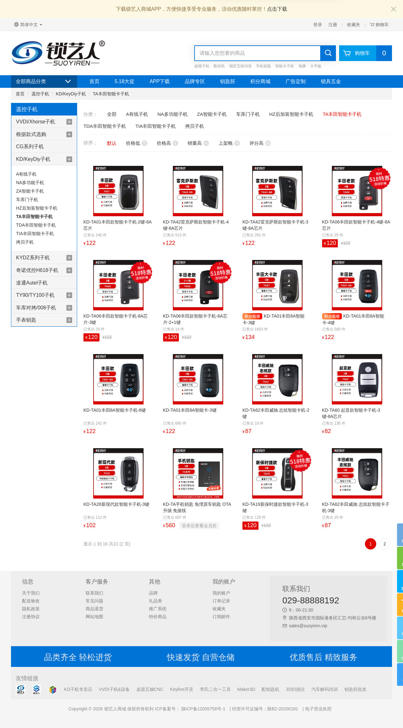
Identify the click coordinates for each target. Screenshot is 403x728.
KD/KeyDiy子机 (71, 93)
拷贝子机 (25, 242)
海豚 (302, 66)
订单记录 (221, 600)
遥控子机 (40, 93)
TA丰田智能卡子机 (111, 93)
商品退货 (94, 608)
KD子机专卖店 (78, 689)
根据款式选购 (31, 134)
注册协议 (31, 616)
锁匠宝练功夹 (240, 66)
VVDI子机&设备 (114, 689)
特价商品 (158, 616)
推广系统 (158, 608)
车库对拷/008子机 (36, 307)
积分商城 (260, 81)
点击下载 (277, 9)
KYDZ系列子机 (33, 257)
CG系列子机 (30, 146)
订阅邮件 (221, 616)
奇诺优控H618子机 (37, 270)
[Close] (393, 9)
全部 (111, 114)
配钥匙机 (270, 689)
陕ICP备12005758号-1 (202, 708)
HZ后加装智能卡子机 (36, 208)
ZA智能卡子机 (30, 191)
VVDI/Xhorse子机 (35, 121)
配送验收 (31, 600)
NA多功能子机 (30, 182)
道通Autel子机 (32, 282)
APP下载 (160, 81)
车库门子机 (27, 199)
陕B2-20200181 (282, 708)
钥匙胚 (227, 81)
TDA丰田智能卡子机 (36, 225)
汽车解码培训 (324, 689)
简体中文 (28, 24)
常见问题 (94, 600)
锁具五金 (331, 81)
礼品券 (155, 600)
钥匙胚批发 (355, 689)
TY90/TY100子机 (35, 295)
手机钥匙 (263, 66)
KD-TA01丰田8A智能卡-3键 (190, 410)
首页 (94, 81)
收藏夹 (353, 24)
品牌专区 (195, 81)
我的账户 (221, 592)
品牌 (153, 592)
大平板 (315, 66)
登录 (317, 24)
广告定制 (296, 81)
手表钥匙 (26, 320)
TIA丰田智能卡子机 (35, 233)
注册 (332, 24)
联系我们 (94, 592)
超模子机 (201, 66)
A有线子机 (26, 174)
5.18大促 (124, 81)
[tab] (44, 122)
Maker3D (246, 689)
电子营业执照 (318, 708)
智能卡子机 (284, 66)
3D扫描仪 (295, 689)
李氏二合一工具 (215, 689)
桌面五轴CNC (149, 689)
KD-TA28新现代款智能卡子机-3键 (116, 504)
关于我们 (31, 592)
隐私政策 (31, 608)
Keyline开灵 (181, 689)
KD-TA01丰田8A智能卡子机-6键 (114, 410)
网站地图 (94, 616)
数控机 (219, 66)
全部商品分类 (44, 81)
